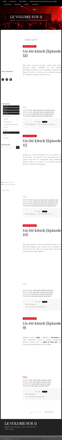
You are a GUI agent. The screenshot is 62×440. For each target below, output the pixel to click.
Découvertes (7, 116)
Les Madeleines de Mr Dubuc (11, 124)
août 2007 (58, 31)
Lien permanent (30, 124)
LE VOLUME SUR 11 (26, 17)
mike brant (36, 110)
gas (46, 200)
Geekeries (6, 138)
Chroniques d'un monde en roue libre (43, 1)
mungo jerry (37, 200)
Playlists (7, 4)
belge (38, 380)
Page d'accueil (49, 31)
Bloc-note (6, 106)
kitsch (53, 110)
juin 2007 (42, 31)
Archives (17, 4)
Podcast (13, 1)
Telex (38, 337)
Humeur (6, 109)
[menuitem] (5, 1)
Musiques (6, 113)
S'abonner (22, 1)
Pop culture (6, 132)
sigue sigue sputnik (39, 290)
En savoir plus (8, 438)
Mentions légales (6, 190)
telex (34, 380)
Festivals (6, 119)
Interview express (8, 121)
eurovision (44, 380)
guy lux (42, 110)
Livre (5, 111)
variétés (48, 110)
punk (47, 290)
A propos (35, 4)
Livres (26, 4)
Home (5, 1)
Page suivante (49, 412)
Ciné (5, 135)
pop (57, 200)
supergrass (51, 200)
